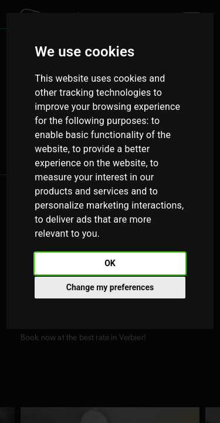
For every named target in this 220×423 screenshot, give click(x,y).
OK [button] (110, 263)
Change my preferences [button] (110, 287)
